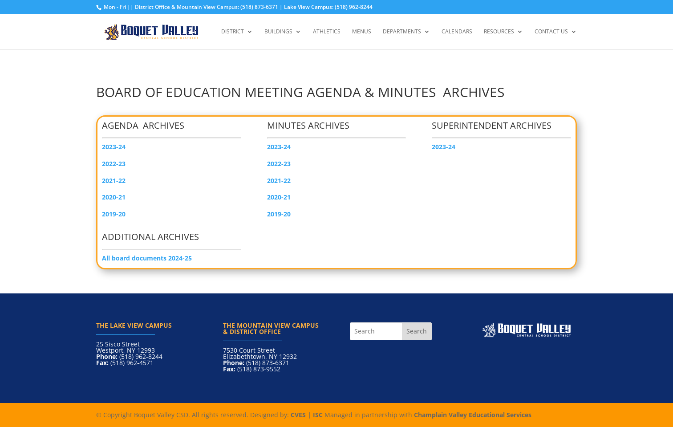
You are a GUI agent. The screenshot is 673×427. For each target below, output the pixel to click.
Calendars (457, 31)
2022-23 (279, 163)
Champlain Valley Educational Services (472, 415)
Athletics (327, 31)
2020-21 (279, 197)
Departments (402, 31)
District (232, 31)
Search (416, 331)
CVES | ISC (307, 415)
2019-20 (114, 214)
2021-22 (279, 180)
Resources (499, 31)
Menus (361, 31)
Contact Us (551, 31)
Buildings (278, 31)
